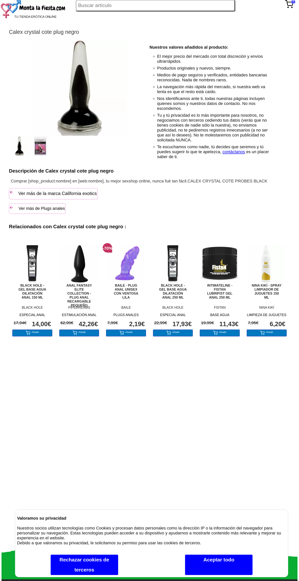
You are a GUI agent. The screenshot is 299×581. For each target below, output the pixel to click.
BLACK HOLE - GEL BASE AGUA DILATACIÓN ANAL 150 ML (32, 291)
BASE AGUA (219, 315)
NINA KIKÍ (266, 307)
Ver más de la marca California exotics (53, 193)
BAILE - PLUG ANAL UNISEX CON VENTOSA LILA (126, 291)
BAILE (126, 307)
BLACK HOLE (32, 307)
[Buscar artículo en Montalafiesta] (155, 5)
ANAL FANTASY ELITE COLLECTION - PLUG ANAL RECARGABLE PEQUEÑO (79, 294)
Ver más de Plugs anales (37, 208)
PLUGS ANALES (126, 315)
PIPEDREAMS (79, 307)
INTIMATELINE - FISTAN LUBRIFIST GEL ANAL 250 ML (219, 291)
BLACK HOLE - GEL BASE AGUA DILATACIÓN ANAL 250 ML (173, 291)
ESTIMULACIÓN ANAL (79, 315)
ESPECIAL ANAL (32, 315)
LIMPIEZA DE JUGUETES (266, 315)
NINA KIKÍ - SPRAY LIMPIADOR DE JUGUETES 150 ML (267, 291)
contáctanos (233, 151)
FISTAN (220, 307)
